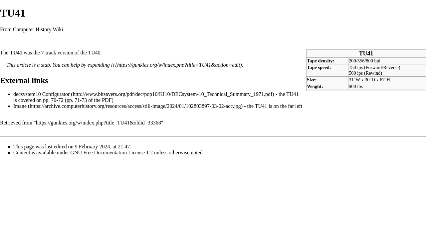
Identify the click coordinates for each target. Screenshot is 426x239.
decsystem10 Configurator (41, 94)
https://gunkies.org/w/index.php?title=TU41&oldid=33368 (98, 122)
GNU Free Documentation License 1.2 (112, 152)
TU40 (94, 52)
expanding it (101, 65)
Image (20, 106)
